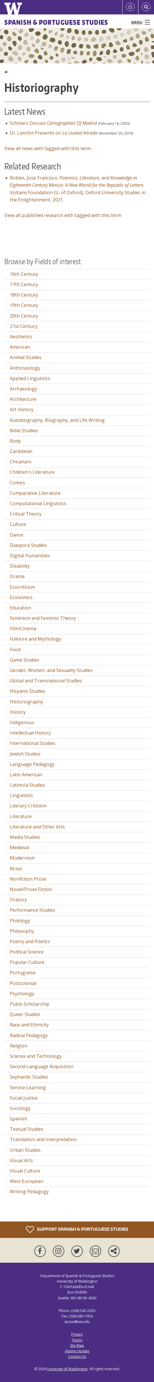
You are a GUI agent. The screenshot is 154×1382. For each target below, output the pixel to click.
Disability (20, 566)
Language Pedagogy (32, 764)
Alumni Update (77, 1351)
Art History (21, 409)
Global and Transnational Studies (46, 680)
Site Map (77, 1345)
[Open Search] (146, 7)
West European (26, 1181)
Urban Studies (25, 1150)
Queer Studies (25, 1014)
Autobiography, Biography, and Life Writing (57, 420)
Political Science (27, 952)
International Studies (32, 743)
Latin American (26, 774)
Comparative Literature (35, 493)
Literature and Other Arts (37, 827)
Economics (21, 597)
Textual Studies (26, 1129)
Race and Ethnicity (29, 1025)
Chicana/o (20, 461)
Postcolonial (23, 983)
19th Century (24, 305)
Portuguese (22, 972)
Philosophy (22, 931)
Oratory (18, 899)
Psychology (22, 993)
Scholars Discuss (53, 123)
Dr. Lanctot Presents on (53, 133)
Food (15, 649)
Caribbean (21, 451)
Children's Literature (32, 472)
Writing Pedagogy (29, 1191)
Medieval (19, 847)
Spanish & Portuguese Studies (56, 22)
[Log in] (130, 7)
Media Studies (25, 837)
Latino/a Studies (27, 785)
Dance (16, 535)
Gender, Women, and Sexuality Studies (51, 670)
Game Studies (24, 660)
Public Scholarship (29, 1004)
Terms (77, 1340)
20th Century (24, 316)
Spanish (18, 1118)
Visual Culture (25, 1171)
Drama (17, 576)
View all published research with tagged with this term (62, 215)
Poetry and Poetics (30, 941)
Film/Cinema (23, 628)
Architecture (23, 399)
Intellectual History (30, 733)
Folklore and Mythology (35, 639)
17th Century (24, 284)
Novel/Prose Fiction (31, 889)
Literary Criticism (28, 806)
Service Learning (28, 1087)
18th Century (24, 295)
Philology (20, 920)
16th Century (24, 274)
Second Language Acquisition (41, 1066)
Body (15, 441)
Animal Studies (26, 357)
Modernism (22, 858)
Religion (18, 1046)
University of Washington (67, 1368)
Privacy (77, 1334)
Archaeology (23, 389)
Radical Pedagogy (29, 1035)
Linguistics (21, 795)
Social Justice (23, 1098)
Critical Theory (26, 514)
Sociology (20, 1108)
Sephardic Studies (29, 1077)
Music (16, 868)
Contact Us (77, 1356)
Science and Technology (36, 1056)
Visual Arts (21, 1160)
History (18, 712)
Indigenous (22, 722)
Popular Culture (27, 962)
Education (20, 608)
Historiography (26, 701)
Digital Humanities (30, 555)
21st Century (23, 326)
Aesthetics (21, 336)
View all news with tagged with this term (47, 148)
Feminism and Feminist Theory (43, 618)
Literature (21, 816)
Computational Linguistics (38, 503)
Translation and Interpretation (43, 1139)
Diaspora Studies (28, 545)
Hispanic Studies (27, 691)
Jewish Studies (25, 754)
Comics (17, 482)
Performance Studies (32, 910)
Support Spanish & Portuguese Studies (77, 1230)
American (20, 347)
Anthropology (25, 368)
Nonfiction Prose (28, 879)
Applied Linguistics (30, 378)
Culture (18, 524)
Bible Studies (24, 430)
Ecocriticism (22, 587)
